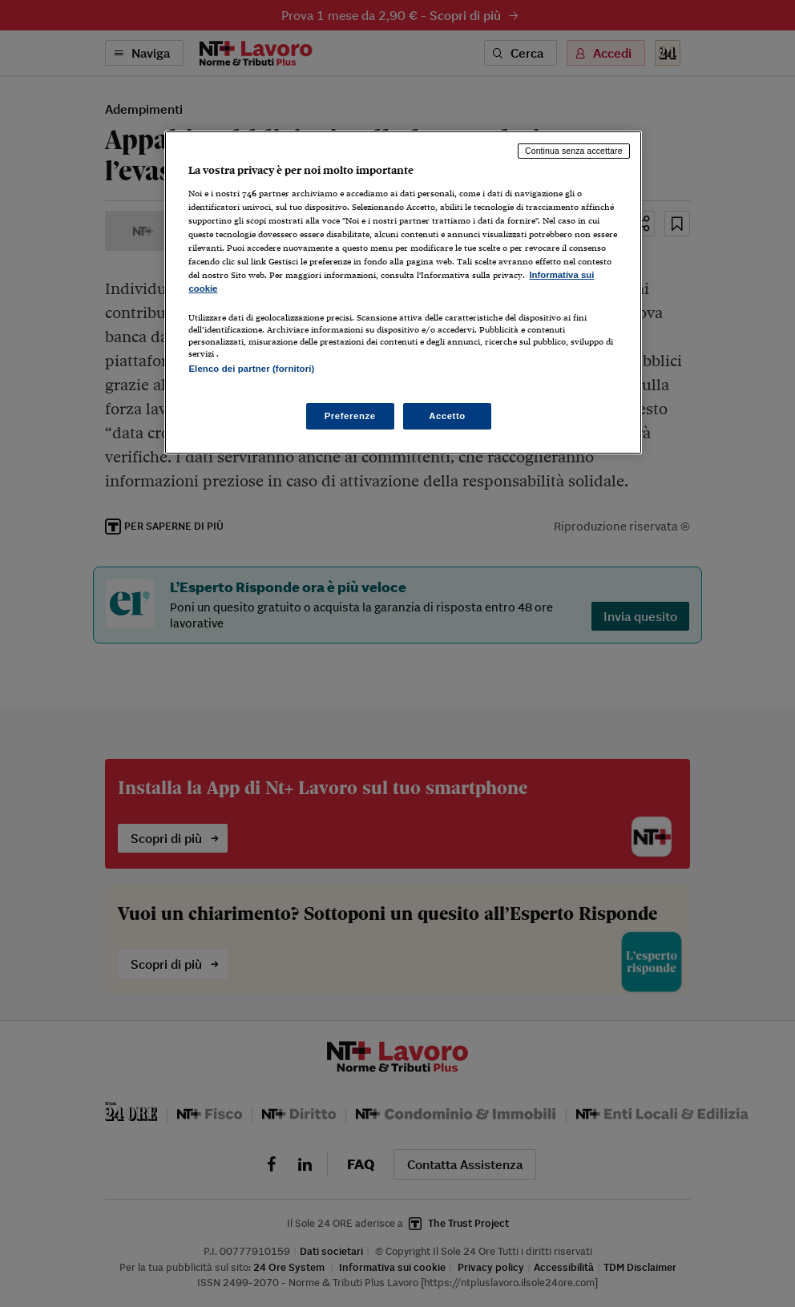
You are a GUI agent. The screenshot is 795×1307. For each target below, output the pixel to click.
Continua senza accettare (574, 150)
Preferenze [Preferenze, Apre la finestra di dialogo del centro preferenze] (350, 416)
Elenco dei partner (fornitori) (251, 368)
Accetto (447, 416)
